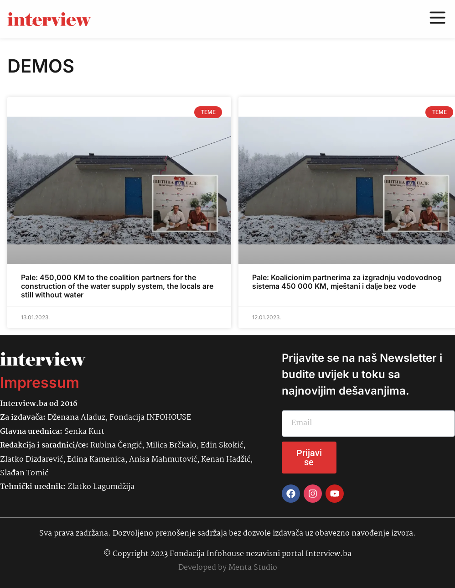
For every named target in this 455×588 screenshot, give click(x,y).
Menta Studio (252, 568)
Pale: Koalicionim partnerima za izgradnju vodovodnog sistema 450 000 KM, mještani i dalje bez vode (347, 282)
